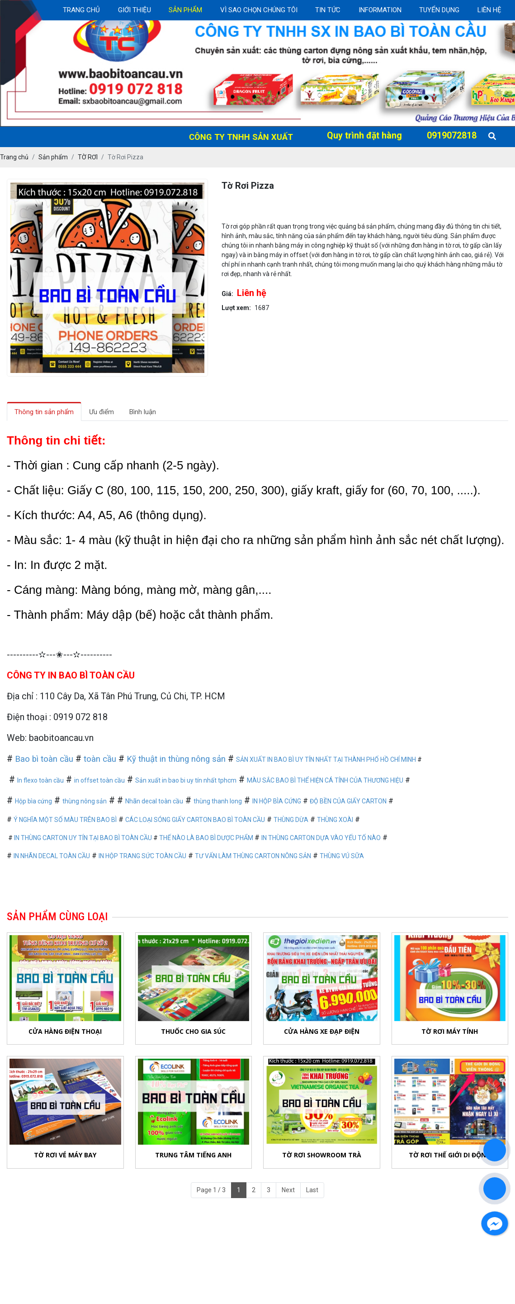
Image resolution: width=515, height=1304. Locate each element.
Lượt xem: (236, 307)
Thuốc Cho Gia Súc (193, 1031)
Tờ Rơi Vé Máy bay (65, 1155)
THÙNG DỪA (291, 819)
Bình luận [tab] (142, 412)
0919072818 (452, 135)
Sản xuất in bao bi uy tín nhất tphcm (185, 780)
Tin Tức (327, 10)
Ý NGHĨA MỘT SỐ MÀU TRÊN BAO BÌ (65, 819)
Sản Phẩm (185, 10)
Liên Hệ (489, 10)
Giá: (227, 293)
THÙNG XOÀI (335, 819)
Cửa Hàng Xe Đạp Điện (321, 1031)
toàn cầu (100, 759)
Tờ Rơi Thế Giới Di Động (450, 1155)
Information (380, 10)
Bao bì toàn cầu (44, 759)
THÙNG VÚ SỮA (342, 856)
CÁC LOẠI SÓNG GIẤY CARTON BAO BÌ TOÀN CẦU (195, 819)
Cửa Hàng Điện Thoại (65, 1031)
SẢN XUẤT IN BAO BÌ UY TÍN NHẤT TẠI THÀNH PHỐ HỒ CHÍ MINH (326, 759)
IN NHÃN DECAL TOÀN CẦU (52, 856)
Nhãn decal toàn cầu (154, 801)
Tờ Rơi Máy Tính (449, 1031)
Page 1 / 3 (211, 1190)
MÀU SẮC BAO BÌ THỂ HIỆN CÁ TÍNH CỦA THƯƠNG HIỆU (325, 780)
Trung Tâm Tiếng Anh (193, 1155)
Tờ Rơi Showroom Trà (321, 1155)
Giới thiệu (134, 10)
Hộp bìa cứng (33, 801)
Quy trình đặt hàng (364, 135)
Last (312, 1190)
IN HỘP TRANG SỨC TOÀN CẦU (142, 856)
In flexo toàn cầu (40, 780)
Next (288, 1190)
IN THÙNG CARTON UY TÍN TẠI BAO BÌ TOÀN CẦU (83, 837)
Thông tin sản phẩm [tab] (44, 412)
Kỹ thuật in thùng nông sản (176, 759)
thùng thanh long (218, 801)
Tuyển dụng (439, 10)
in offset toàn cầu (99, 780)
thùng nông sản (84, 801)
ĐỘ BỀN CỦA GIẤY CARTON (348, 801)
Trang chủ (81, 10)
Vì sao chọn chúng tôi (259, 10)
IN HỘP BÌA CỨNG (276, 801)
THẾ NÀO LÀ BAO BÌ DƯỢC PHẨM (207, 837)
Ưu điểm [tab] (101, 412)
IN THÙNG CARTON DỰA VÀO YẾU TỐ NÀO (321, 837)
